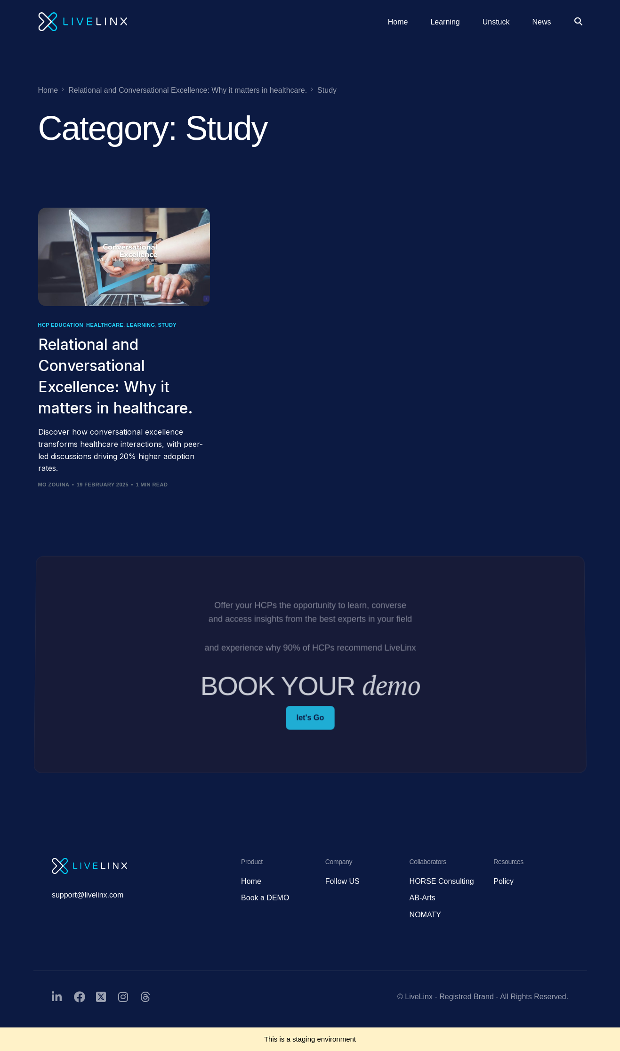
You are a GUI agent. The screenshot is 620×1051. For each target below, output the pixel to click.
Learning (140, 325)
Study (167, 325)
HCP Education (60, 325)
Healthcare (104, 325)
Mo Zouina (54, 484)
